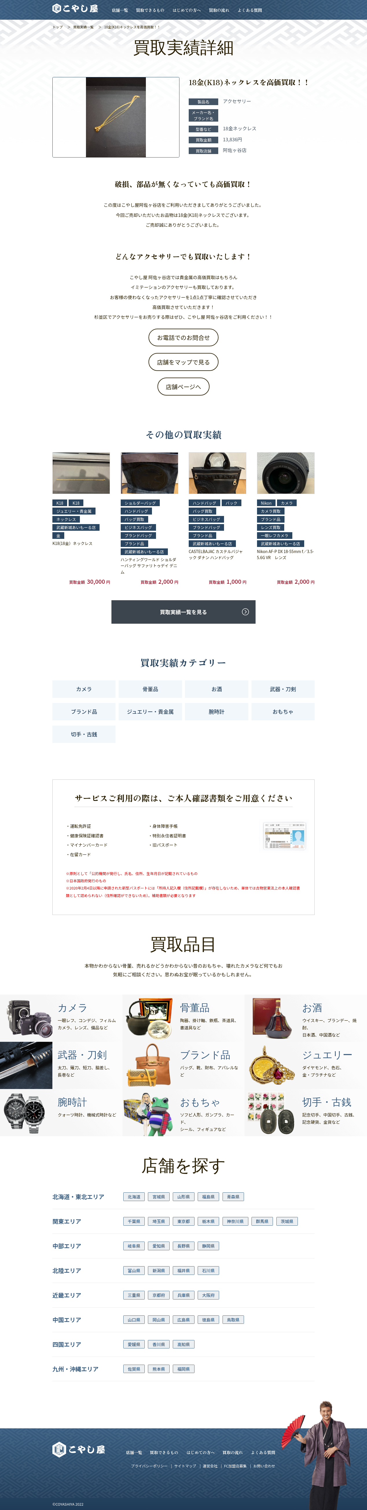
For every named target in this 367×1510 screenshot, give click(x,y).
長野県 (183, 1246)
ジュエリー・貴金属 (150, 711)
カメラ (84, 689)
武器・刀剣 (283, 689)
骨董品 (150, 689)
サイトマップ (185, 1466)
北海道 (134, 1197)
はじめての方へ (187, 10)
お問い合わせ (264, 1466)
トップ (57, 26)
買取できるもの (150, 10)
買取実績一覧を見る (183, 612)
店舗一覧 (120, 10)
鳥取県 (233, 1320)
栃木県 (208, 1221)
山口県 (134, 1320)
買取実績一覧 (83, 26)
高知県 (183, 1344)
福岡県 (183, 1369)
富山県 (134, 1270)
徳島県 (208, 1320)
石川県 (208, 1270)
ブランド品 (84, 711)
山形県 (183, 1197)
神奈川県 (235, 1221)
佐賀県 (134, 1369)
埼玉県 (159, 1221)
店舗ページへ (183, 386)
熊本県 (159, 1369)
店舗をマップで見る (183, 362)
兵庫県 (183, 1295)
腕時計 (216, 711)
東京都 (183, 1221)
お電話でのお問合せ (183, 337)
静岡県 (208, 1246)
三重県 (134, 1295)
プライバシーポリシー (149, 1466)
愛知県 (159, 1246)
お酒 (216, 689)
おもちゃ (282, 711)
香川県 (159, 1344)
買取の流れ (219, 10)
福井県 (183, 1270)
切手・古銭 (84, 734)
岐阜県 (134, 1246)
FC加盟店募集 (235, 1466)
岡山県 (159, 1320)
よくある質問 (250, 10)
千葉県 (134, 1221)
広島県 (183, 1320)
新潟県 (159, 1270)
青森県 (233, 1197)
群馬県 (262, 1221)
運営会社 (210, 1466)
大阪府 (208, 1295)
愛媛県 (134, 1344)
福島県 (208, 1197)
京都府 (159, 1295)
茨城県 (287, 1221)
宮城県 (159, 1197)
